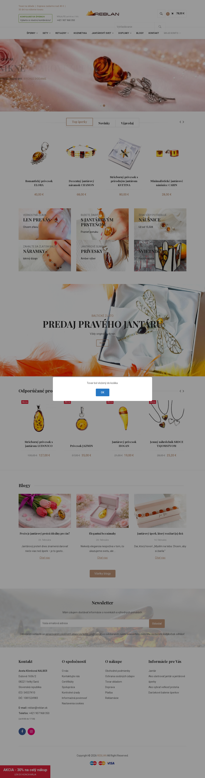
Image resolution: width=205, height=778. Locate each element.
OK (102, 392)
